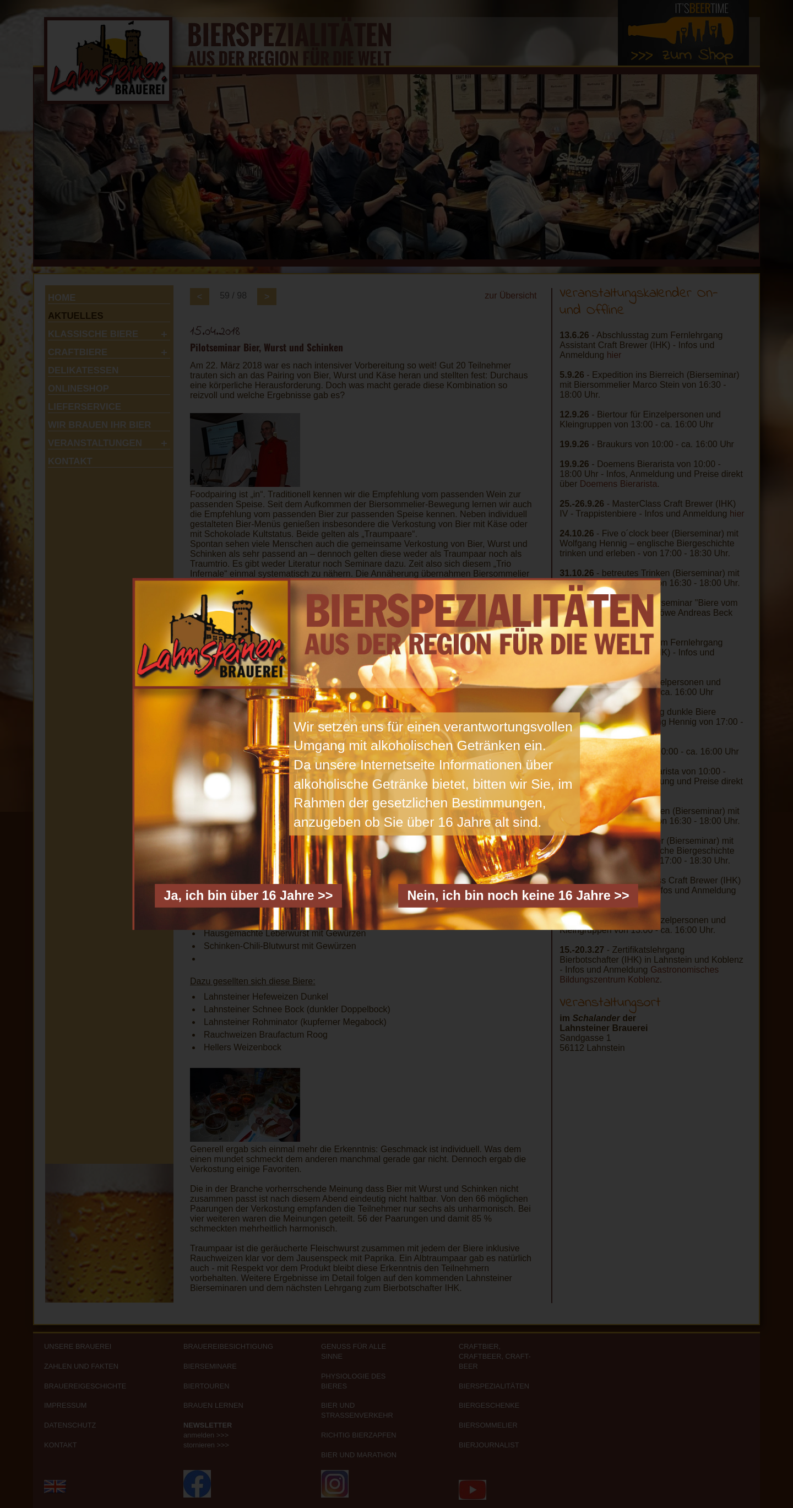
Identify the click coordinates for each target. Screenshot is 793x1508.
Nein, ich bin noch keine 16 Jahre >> (518, 895)
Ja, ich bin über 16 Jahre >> (248, 895)
